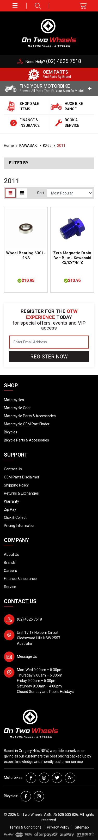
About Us (11, 554)
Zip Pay (10, 509)
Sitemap (82, 827)
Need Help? (53, 61)
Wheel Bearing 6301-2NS (25, 255)
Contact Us (13, 469)
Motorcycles (14, 400)
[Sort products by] (70, 193)
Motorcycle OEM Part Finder (27, 424)
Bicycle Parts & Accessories (26, 440)
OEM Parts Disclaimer (21, 477)
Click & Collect (15, 517)
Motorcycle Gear (17, 408)
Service (10, 587)
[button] (15, 6)
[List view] (22, 193)
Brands (10, 562)
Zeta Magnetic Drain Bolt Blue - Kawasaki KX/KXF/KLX (72, 258)
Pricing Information (19, 525)
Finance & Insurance (20, 579)
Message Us (27, 656)
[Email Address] (49, 342)
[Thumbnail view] (10, 193)
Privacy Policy (58, 827)
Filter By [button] (18, 163)
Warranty (11, 501)
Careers (10, 571)
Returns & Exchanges (21, 493)
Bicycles (10, 432)
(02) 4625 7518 (29, 619)
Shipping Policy (16, 485)
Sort (40, 193)
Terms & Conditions (25, 827)
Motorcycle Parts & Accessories (30, 416)
